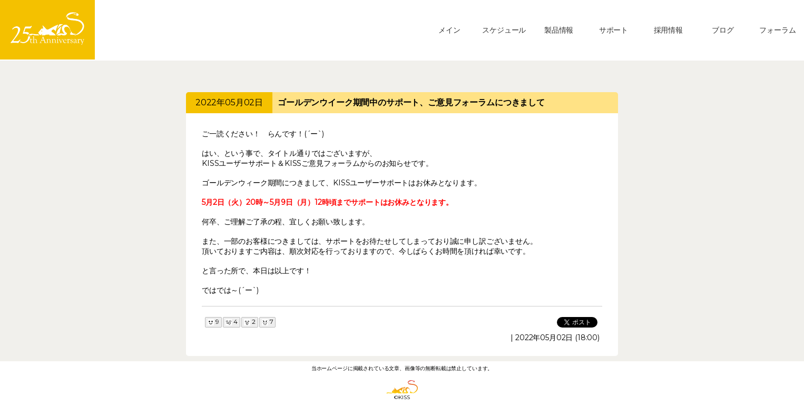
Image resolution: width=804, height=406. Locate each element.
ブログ (723, 30)
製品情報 (558, 30)
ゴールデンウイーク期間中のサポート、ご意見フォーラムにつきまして (411, 102)
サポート (613, 30)
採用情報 (668, 30)
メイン (449, 30)
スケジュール (504, 30)
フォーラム (777, 30)
